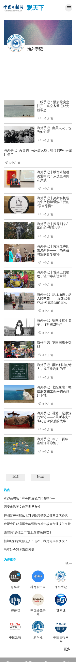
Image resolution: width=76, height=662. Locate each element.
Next (40, 476)
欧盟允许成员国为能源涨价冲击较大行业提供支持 (37, 524)
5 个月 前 (45, 140)
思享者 (15, 587)
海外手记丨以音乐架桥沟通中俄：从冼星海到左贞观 (53, 176)
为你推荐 (10, 559)
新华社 (38, 637)
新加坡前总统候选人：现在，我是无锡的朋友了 (36, 541)
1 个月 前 (45, 118)
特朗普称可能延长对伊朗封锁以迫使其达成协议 (36, 515)
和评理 (15, 610)
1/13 (15, 476)
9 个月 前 (45, 429)
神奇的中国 (38, 587)
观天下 (35, 7)
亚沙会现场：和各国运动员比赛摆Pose (29, 498)
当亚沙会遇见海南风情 (19, 549)
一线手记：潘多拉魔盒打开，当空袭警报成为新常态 (53, 106)
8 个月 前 (45, 310)
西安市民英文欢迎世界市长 (22, 506)
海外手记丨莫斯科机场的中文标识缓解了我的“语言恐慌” (53, 202)
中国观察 (15, 637)
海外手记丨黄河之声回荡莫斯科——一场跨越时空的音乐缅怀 (53, 250)
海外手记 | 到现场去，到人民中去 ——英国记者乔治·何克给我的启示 (54, 298)
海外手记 (61, 587)
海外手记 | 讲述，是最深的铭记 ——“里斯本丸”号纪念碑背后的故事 (54, 417)
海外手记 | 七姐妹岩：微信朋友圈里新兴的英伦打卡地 (54, 391)
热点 (7, 490)
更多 (67, 649)
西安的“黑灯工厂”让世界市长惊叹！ (28, 532)
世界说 (60, 610)
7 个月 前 (45, 188)
